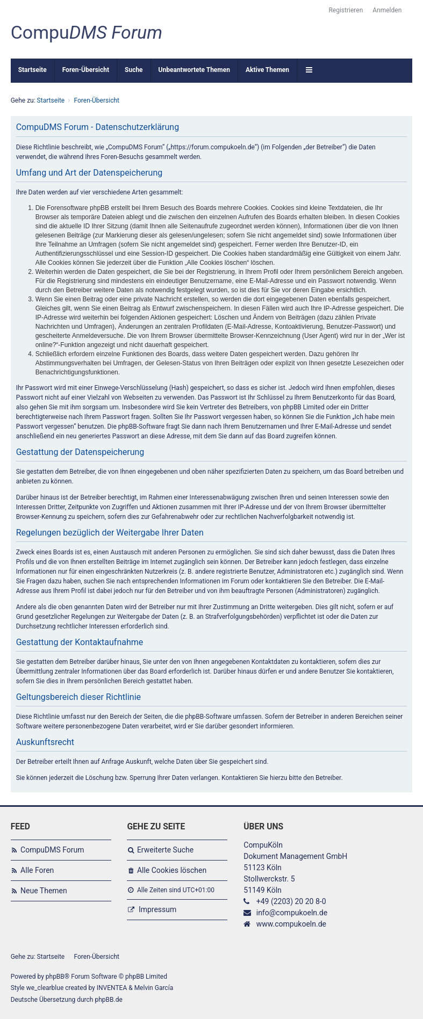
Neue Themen (43, 890)
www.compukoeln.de (291, 924)
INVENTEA (112, 988)
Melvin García (154, 988)
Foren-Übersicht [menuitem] (85, 70)
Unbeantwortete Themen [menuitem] (194, 70)
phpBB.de (108, 999)
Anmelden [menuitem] (387, 10)
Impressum (157, 909)
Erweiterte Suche (165, 849)
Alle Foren (37, 870)
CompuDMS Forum (52, 849)
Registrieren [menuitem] (345, 10)
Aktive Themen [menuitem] (267, 70)
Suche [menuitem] (134, 70)
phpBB (55, 976)
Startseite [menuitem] (32, 70)
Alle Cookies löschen (171, 870)
